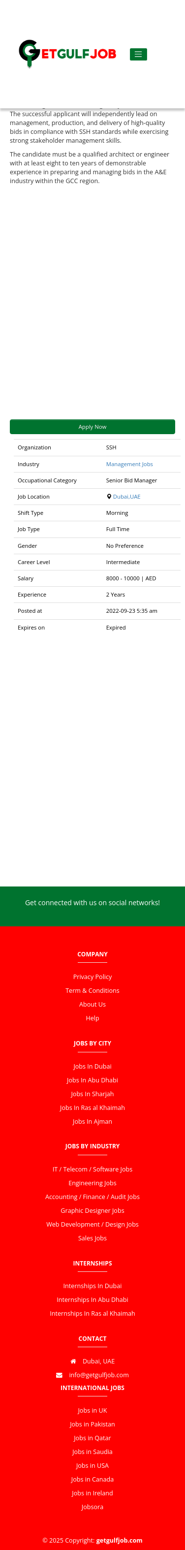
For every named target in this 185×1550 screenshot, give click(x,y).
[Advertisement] (92, 302)
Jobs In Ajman (92, 1121)
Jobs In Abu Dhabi (92, 1080)
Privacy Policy (92, 977)
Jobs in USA (92, 1465)
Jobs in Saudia (92, 1452)
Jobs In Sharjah (92, 1094)
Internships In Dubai (92, 1286)
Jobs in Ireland (92, 1493)
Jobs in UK (92, 1410)
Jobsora (92, 1507)
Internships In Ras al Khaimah (92, 1313)
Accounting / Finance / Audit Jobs (92, 1197)
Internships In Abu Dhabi (92, 1300)
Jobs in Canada (92, 1479)
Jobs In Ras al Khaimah (92, 1108)
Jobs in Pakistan (92, 1424)
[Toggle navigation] (138, 54)
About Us (92, 1004)
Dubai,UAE (127, 496)
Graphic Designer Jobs (92, 1210)
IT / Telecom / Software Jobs (92, 1169)
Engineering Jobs (92, 1183)
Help (92, 1018)
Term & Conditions (92, 990)
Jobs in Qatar (92, 1438)
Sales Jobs (92, 1238)
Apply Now (93, 426)
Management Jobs (129, 464)
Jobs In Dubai (92, 1066)
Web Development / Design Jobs (92, 1224)
